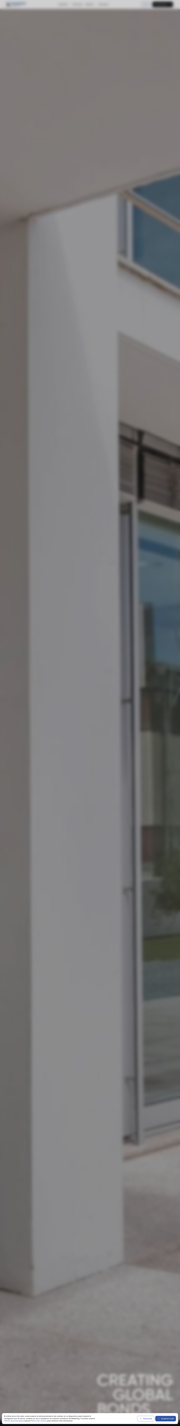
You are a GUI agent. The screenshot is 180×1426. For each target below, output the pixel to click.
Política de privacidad (13, 1421)
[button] (145, 1418)
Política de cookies (38, 1421)
